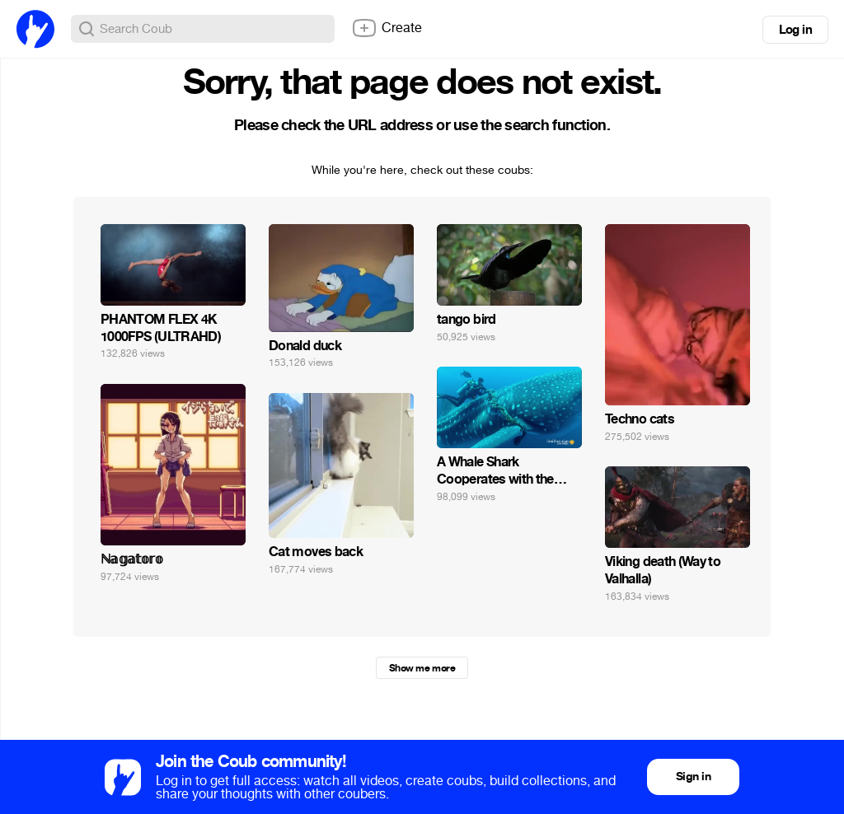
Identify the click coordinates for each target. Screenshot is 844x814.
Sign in (693, 776)
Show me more (422, 668)
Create (386, 28)
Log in (795, 29)
